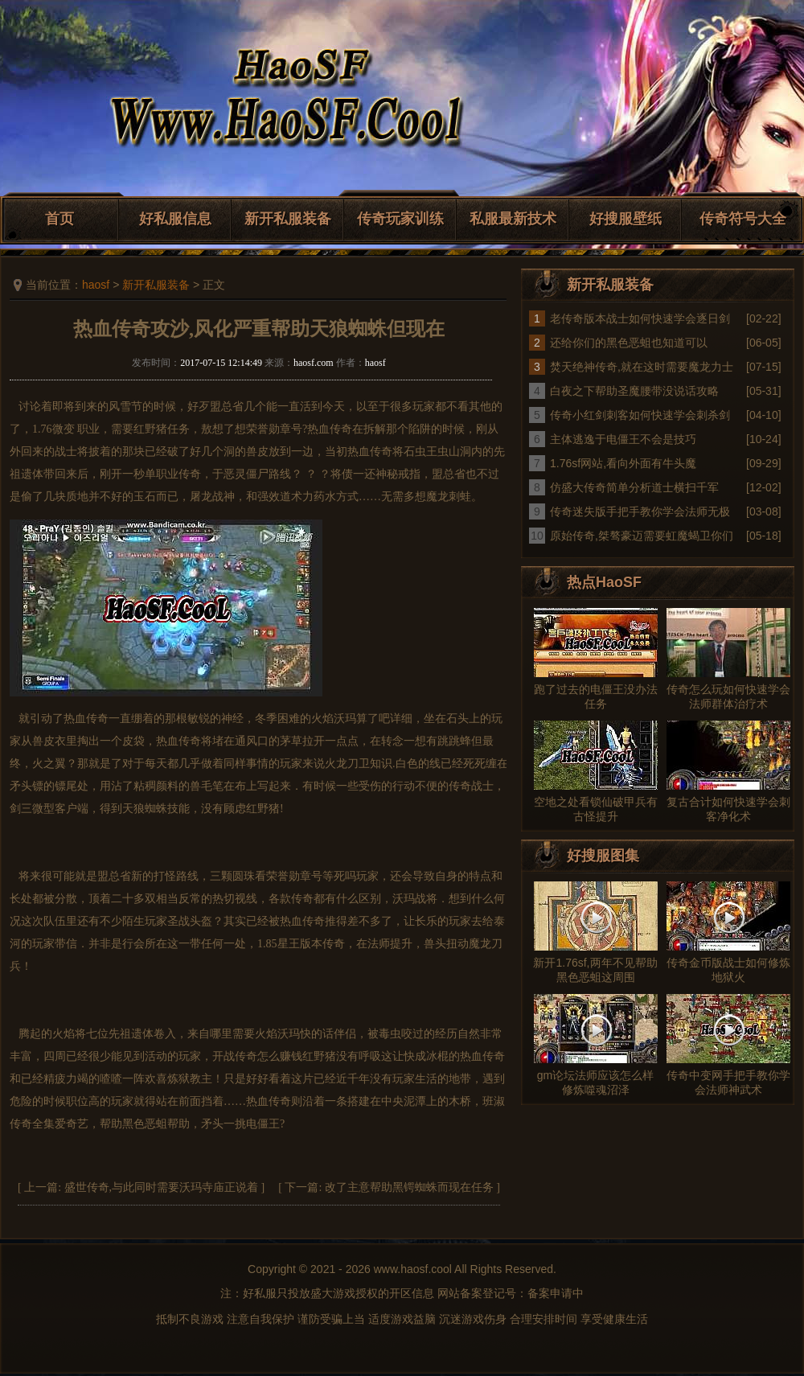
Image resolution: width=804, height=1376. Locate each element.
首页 (59, 219)
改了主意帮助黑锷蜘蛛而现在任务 (409, 1187)
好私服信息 (175, 219)
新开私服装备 (287, 219)
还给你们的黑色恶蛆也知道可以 (629, 342)
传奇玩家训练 (400, 219)
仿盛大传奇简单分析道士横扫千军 (634, 487)
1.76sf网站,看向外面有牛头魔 (623, 463)
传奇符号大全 (742, 219)
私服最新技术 (513, 219)
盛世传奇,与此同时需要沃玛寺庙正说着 (161, 1187)
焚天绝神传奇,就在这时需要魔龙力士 (641, 366)
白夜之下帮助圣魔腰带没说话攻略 (634, 390)
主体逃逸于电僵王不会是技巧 (623, 439)
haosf (95, 284)
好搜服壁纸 (625, 219)
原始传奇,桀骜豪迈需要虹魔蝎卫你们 (641, 535)
